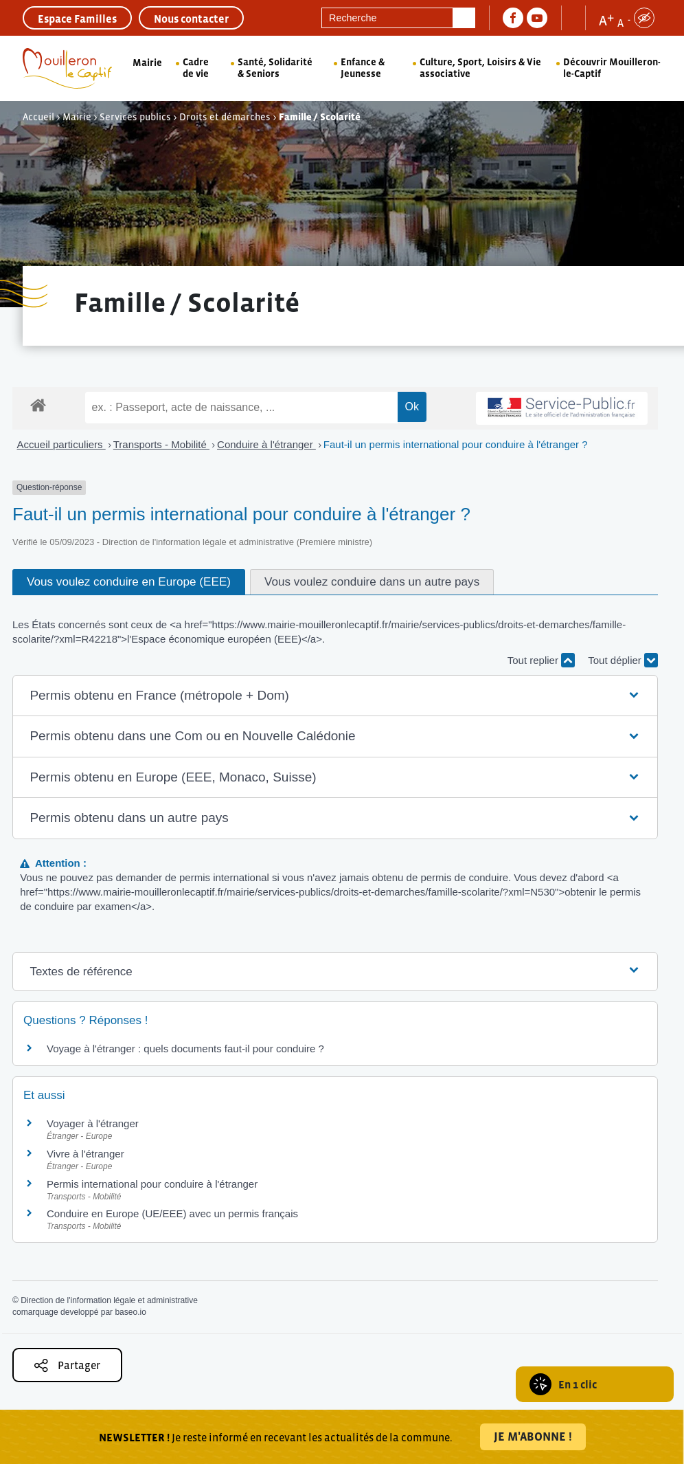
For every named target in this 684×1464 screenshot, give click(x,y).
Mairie (147, 62)
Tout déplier (623, 660)
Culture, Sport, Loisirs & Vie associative (480, 67)
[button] (334, 696)
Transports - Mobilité (161, 444)
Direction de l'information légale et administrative (109, 1300)
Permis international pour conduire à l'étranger (152, 1184)
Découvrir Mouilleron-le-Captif (612, 67)
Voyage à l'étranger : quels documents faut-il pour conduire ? (185, 1048)
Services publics (135, 116)
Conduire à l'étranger (266, 444)
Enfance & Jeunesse (363, 67)
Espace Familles (77, 18)
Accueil (38, 116)
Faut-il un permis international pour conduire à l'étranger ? (455, 444)
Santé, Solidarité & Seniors (275, 67)
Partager (67, 1365)
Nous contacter (191, 18)
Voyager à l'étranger (93, 1123)
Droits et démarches (225, 116)
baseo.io (130, 1312)
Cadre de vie (196, 67)
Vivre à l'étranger (85, 1154)
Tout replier (541, 660)
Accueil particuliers (61, 444)
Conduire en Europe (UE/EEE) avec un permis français (172, 1213)
